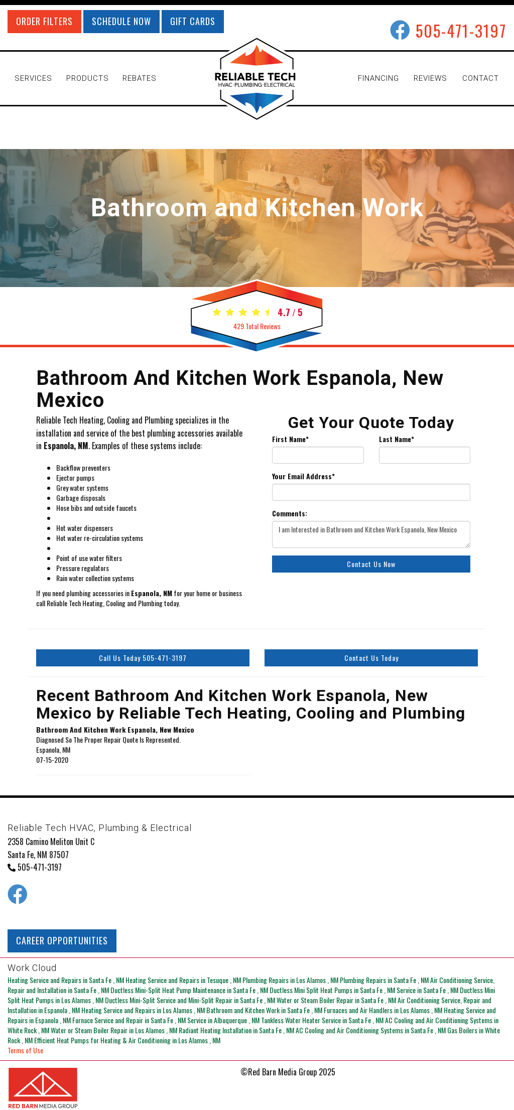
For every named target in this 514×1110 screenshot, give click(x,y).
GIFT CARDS (192, 21)
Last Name (396, 439)
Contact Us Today (371, 657)
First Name (290, 439)
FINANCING (378, 78)
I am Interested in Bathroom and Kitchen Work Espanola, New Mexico (371, 534)
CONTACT (480, 78)
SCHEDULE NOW (121, 21)
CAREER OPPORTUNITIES (62, 940)
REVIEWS (430, 78)
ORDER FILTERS (44, 21)
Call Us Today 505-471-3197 (143, 657)
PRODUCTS (87, 78)
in (66, 980)
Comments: (289, 513)
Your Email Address (303, 476)
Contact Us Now (371, 564)
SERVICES (33, 78)
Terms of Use (25, 1050)
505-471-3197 (461, 30)
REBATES (139, 78)
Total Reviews (257, 326)
